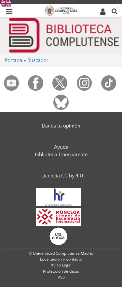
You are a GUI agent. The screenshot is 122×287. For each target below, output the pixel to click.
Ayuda (61, 147)
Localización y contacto (61, 259)
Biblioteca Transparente (61, 155)
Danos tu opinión (61, 126)
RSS (61, 277)
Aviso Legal (61, 265)
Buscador (37, 60)
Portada (13, 60)
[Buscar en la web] (114, 11)
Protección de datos (61, 271)
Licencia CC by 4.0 (62, 176)
